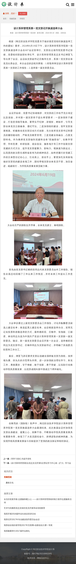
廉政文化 (10, 483)
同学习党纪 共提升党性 (17, 459)
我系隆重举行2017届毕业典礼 (17, 531)
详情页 (22, 19)
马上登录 (23, 13)
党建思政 (12, 19)
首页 (4, 19)
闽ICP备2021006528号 (42, 554)
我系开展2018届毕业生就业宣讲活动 (20, 514)
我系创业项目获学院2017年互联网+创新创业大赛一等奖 (28, 525)
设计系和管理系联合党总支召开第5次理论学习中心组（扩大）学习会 (37, 463)
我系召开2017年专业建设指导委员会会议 (22, 519)
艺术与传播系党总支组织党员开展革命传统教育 (24, 508)
